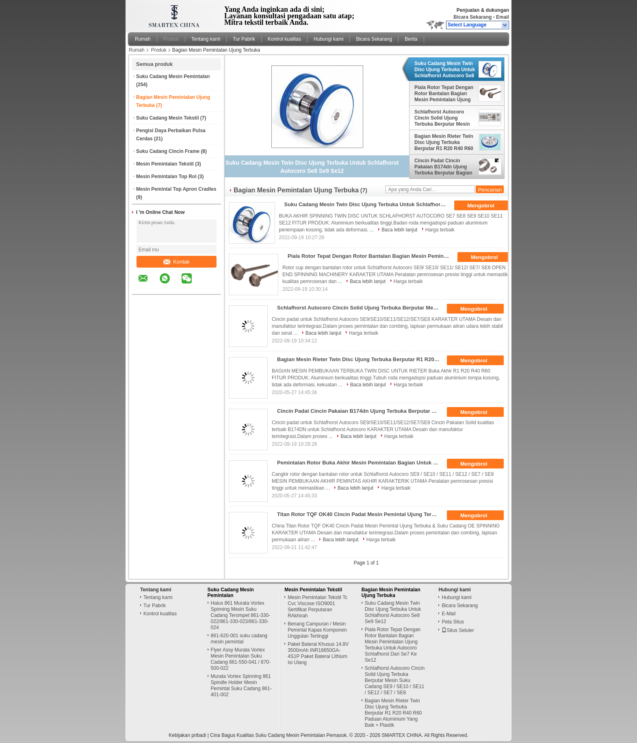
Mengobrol (487, 206)
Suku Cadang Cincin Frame (167, 151)
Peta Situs (453, 622)
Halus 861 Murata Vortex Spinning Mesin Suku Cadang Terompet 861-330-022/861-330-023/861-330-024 (241, 615)
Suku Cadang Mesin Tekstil (167, 118)
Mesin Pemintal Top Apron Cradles (176, 189)
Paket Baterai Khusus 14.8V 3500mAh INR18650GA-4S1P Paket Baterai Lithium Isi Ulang (318, 653)
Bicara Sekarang (472, 17)
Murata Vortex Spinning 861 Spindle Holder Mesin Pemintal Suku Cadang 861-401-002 (241, 685)
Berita (411, 39)
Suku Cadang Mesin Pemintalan (173, 76)
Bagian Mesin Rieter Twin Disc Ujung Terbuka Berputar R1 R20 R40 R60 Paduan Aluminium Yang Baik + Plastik (443, 142)
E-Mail (448, 614)
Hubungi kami (328, 39)
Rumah (143, 39)
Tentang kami (205, 39)
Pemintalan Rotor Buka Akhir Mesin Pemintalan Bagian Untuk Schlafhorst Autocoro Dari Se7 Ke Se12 (361, 463)
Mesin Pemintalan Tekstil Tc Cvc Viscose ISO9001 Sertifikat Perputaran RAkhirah (317, 607)
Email (502, 17)
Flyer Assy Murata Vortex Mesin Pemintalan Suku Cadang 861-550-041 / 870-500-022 (241, 659)
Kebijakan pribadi (187, 735)
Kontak (176, 262)
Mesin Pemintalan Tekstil (165, 164)
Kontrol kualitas (284, 39)
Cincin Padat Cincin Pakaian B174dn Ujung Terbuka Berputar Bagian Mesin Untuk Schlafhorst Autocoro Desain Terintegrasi (443, 167)
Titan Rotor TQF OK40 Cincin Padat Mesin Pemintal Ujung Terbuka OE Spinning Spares (361, 514)
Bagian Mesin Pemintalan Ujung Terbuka (391, 592)
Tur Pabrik (244, 39)
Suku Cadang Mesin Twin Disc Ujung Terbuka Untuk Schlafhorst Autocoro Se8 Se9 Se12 (444, 69)
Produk (171, 39)
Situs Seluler (458, 630)
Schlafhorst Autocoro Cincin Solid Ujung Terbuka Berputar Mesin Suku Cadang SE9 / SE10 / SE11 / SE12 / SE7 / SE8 (444, 118)
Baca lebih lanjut (399, 230)
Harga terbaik (440, 230)
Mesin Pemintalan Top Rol (166, 176)
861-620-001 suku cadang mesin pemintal (239, 639)
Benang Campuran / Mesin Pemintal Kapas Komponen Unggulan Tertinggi (317, 630)
